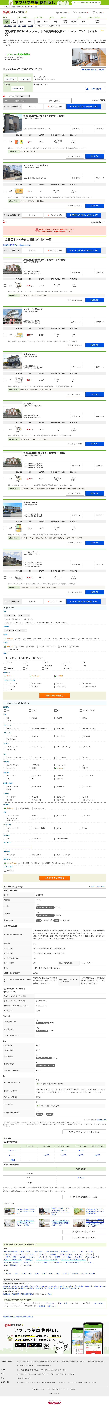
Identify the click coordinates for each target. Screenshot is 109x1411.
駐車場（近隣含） (38, 683)
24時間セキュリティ (89, 728)
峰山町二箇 (57, 1288)
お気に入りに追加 (55, 107)
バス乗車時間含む (13, 649)
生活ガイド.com (101, 1119)
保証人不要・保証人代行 (12, 1262)
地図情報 (94, 1382)
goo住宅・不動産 (6, 1361)
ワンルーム (10, 662)
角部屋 (84, 718)
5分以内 (31, 646)
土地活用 (27, 1378)
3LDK (50, 1273)
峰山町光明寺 (98, 1286)
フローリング (61, 765)
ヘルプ (49, 1389)
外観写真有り (36, 855)
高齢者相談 (61, 800)
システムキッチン (13, 747)
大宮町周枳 (53, 1286)
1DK (46, 662)
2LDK (37, 1273)
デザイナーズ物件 (13, 815)
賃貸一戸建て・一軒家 (36, 1370)
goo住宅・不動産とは (23, 1361)
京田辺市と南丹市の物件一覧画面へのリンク (17, 245)
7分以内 (42, 646)
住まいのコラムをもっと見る (85, 1238)
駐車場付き (65, 1252)
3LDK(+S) (10, 668)
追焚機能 (35, 736)
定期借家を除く (23, 808)
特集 (18, 1382)
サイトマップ (65, 1389)
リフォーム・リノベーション (41, 818)
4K (27, 668)
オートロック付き (13, 728)
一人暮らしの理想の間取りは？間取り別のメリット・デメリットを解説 (25, 1223)
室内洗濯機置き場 (88, 683)
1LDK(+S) (67, 662)
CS (8, 831)
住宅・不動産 (98, 1303)
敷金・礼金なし (26, 1252)
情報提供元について (9, 1316)
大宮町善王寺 (62, 1286)
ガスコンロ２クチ (91, 1257)
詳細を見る (94, 156)
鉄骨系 (34, 710)
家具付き (85, 768)
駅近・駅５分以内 (52, 1252)
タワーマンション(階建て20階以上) (13, 819)
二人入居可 (61, 797)
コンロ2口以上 (11, 750)
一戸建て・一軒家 (10, 1257)
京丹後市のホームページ (97, 886)
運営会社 (72, 1389)
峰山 (13, 1294)
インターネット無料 (89, 686)
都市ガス (60, 779)
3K (65, 665)
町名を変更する (25, 79)
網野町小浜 (6, 1286)
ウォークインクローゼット (15, 757)
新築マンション (21, 1374)
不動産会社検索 (46, 1382)
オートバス (61, 736)
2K (84, 662)
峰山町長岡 (48, 1288)
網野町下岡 (15, 1286)
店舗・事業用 (25, 1370)
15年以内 (62, 638)
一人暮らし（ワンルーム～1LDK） (83, 1273)
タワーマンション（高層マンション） (73, 1260)
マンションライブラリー (33, 1382)
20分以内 (75, 646)
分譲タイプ (35, 815)
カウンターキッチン (38, 747)
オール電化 (86, 815)
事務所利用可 (36, 800)
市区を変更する (11, 79)
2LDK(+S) (48, 665)
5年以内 (39, 638)
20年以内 (73, 638)
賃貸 (65, 1303)
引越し (23, 1382)
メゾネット (61, 768)
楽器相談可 (7, 1254)
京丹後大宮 (6, 1294)
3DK (84, 665)
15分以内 (64, 646)
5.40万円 (81, 1178)
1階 (8, 718)
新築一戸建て (42, 1374)
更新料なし (29, 623)
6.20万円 (80, 1155)
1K (27, 662)
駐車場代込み (28, 619)
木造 (58, 710)
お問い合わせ (56, 1389)
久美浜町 (80, 1286)
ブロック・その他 (88, 710)
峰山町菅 (31, 1288)
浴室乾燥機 (86, 736)
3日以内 (47, 863)
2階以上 (59, 683)
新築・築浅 (38, 1252)
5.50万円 (64, 1150)
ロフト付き (90, 1252)
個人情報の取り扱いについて (25, 1365)
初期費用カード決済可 (44, 623)
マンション (35, 676)
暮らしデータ (52, 1306)
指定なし (10, 638)
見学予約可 (10, 689)
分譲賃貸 (22, 1257)
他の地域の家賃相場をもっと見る (85, 1197)
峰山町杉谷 (23, 1288)
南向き (9, 721)
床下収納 (85, 757)
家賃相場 (42, 1306)
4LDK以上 (67, 668)
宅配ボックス (36, 776)
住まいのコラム (72, 1382)
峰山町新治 (66, 1288)
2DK (27, 665)
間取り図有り (11, 855)
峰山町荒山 (88, 1286)
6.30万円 (46, 1155)
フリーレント (36, 838)
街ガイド (64, 1382)
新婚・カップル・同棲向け (53, 1262)
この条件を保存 (96, 89)
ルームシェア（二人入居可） (24, 1254)
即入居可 (35, 797)
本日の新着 (25, 863)
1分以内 (21, 646)
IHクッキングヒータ (64, 747)
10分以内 (53, 646)
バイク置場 (78, 1257)
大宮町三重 (72, 1286)
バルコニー (61, 776)
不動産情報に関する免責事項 (24, 1316)
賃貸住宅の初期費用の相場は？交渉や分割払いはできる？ (25, 1211)
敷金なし (19, 623)
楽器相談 (10, 800)
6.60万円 (97, 1155)
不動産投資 (63, 1374)
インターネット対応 (38, 828)
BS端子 (84, 828)
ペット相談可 (61, 686)
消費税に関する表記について (43, 1365)
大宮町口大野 (34, 1286)
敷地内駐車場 (36, 786)
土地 (59, 1303)
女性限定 (85, 797)
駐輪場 (9, 789)
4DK (46, 668)
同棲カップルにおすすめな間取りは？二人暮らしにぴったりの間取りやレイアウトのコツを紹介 (95, 1223)
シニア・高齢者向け (10, 1265)
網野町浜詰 (24, 1286)
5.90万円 (64, 1155)
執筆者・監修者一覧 (84, 1382)
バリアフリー (61, 815)
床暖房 (34, 768)
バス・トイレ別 (12, 683)
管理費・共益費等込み (13, 619)
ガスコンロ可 (86, 747)
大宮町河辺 (44, 1286)
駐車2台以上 (61, 786)
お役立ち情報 (5, 1382)
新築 (20, 638)
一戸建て (60, 676)
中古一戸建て (49, 1303)
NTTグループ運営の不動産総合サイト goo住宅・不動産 (20, 7)
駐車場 (57, 1257)
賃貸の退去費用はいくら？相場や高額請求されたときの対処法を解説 (95, 1211)
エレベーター (11, 776)
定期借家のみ (39, 808)
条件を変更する (18, 88)
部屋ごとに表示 (54, 101)
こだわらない (12, 863)
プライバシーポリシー (38, 1389)
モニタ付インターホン (39, 728)
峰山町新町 (14, 1288)
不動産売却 (20, 1378)
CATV (59, 828)
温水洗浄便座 (11, 739)
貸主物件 (53, 1254)
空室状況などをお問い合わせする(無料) (84, 106)
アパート (10, 676)
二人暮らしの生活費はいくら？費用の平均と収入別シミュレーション (60, 1223)
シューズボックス (38, 757)
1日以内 (37, 863)
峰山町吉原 (75, 1288)
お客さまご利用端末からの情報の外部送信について (45, 1361)
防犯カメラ (61, 728)
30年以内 (96, 638)
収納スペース (61, 757)
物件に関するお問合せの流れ (70, 1361)
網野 (17, 1294)
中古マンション (31, 1374)
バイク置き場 (86, 786)
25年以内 (84, 638)
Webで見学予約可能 (10, 1252)
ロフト (84, 765)
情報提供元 (83, 1361)
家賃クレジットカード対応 (13, 1260)
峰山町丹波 (39, 1288)
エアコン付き (11, 686)
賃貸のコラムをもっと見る (85, 1232)
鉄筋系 (9, 710)
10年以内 (50, 638)
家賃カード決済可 (62, 623)
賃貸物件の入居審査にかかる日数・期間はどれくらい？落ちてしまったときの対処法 (60, 1211)
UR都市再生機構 (62, 838)
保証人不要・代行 (88, 800)
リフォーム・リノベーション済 (46, 1260)
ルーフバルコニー (88, 776)
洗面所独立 (35, 686)
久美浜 (50, 1294)
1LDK (23, 1273)
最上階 (59, 718)
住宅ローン (71, 1374)
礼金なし (8, 623)
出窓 (8, 779)
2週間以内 (69, 863)
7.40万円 (80, 1150)
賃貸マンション (48, 1370)
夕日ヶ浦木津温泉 (27, 1294)
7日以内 (58, 863)
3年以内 (29, 638)
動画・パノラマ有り (64, 855)
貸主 (8, 838)
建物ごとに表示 (20, 101)
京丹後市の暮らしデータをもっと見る (84, 1132)
